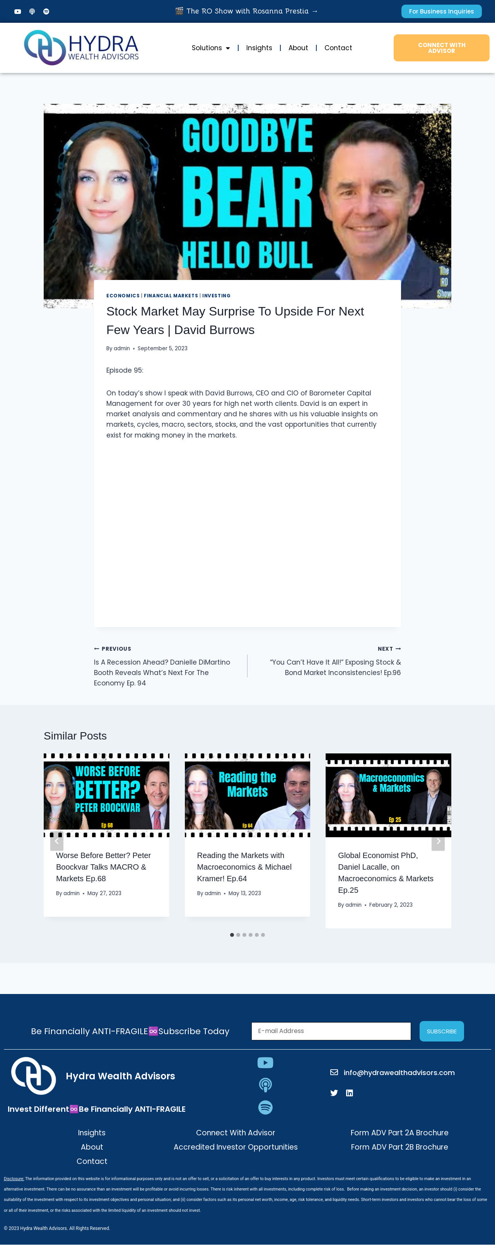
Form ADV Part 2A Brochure (400, 1133)
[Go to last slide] (56, 841)
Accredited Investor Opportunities (236, 1147)
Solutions (211, 48)
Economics (123, 296)
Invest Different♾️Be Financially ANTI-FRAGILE (97, 1109)
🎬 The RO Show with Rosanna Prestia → (246, 11)
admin (122, 348)
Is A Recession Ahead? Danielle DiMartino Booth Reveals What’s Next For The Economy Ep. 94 (167, 665)
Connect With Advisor (235, 1133)
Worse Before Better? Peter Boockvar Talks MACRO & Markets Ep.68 (103, 867)
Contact (338, 48)
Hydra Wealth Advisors (120, 1076)
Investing (216, 296)
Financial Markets (171, 296)
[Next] (438, 841)
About (298, 48)
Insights (259, 48)
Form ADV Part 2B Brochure (399, 1147)
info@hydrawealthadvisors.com (399, 1072)
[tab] (232, 935)
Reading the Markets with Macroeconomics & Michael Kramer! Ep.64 (244, 867)
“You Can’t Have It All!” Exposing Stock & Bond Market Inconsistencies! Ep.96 (327, 660)
